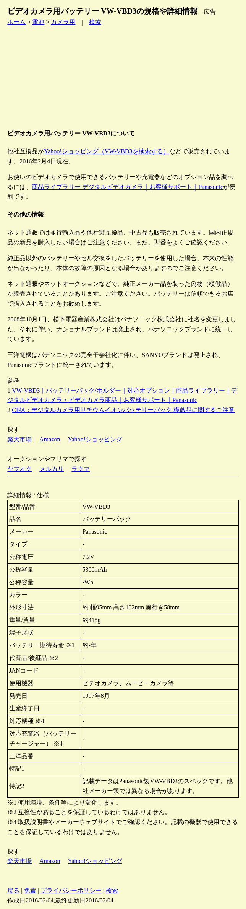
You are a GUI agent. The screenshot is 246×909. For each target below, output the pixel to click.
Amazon (49, 439)
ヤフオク (19, 469)
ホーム (16, 22)
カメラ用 (63, 22)
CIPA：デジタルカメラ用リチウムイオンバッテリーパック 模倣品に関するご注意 (123, 410)
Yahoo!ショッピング (95, 439)
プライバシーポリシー (71, 890)
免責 (30, 890)
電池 (38, 22)
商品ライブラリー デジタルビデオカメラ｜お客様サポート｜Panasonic (127, 187)
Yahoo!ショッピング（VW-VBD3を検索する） (106, 151)
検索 (95, 22)
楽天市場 (19, 439)
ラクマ (80, 469)
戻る (13, 890)
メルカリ (51, 469)
